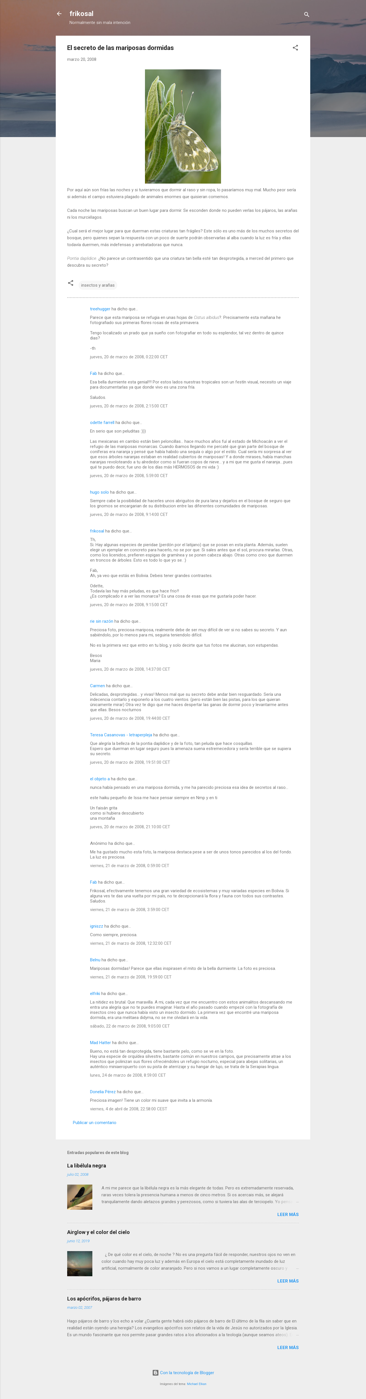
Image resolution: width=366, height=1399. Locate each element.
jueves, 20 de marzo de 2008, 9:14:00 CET (129, 514)
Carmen (97, 685)
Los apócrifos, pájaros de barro (104, 1299)
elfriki (95, 993)
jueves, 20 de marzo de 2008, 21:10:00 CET (130, 826)
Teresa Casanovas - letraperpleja (121, 734)
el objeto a (100, 778)
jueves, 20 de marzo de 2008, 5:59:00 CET (129, 475)
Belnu (95, 959)
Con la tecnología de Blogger (183, 1372)
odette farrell (102, 422)
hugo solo (100, 492)
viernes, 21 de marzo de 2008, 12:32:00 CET (131, 943)
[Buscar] (306, 15)
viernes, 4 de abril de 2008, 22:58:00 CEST (128, 1108)
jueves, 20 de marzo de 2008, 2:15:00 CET (129, 406)
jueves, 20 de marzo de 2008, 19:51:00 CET (130, 762)
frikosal (81, 14)
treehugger (100, 308)
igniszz (96, 926)
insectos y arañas (98, 285)
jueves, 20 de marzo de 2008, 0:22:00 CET (129, 356)
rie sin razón (101, 621)
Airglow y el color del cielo (98, 1232)
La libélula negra (86, 1166)
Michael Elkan (196, 1384)
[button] (295, 48)
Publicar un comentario (94, 1122)
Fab (93, 373)
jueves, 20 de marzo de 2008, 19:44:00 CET (130, 718)
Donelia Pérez (103, 1091)
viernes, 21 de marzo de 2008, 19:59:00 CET (131, 977)
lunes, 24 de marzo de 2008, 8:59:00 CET (128, 1075)
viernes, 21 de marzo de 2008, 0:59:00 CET (129, 865)
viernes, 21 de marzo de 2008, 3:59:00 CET (129, 909)
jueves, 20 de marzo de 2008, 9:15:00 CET (129, 604)
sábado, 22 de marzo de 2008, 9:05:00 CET (130, 1026)
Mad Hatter (100, 1042)
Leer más (288, 1214)
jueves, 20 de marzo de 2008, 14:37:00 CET (130, 669)
